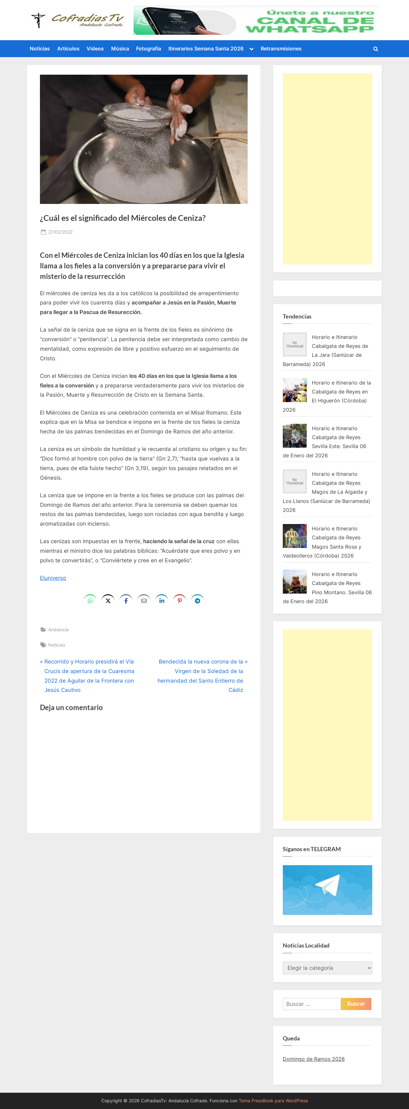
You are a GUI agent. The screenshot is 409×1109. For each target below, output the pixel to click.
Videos (95, 48)
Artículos (68, 48)
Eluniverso (53, 578)
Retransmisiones (281, 48)
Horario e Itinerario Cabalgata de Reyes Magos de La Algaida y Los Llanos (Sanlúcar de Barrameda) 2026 (326, 492)
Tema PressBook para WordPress (273, 1100)
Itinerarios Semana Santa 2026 (205, 48)
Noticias (40, 48)
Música (120, 48)
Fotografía (148, 48)
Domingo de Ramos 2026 (314, 1059)
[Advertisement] (327, 169)
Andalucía (58, 629)
